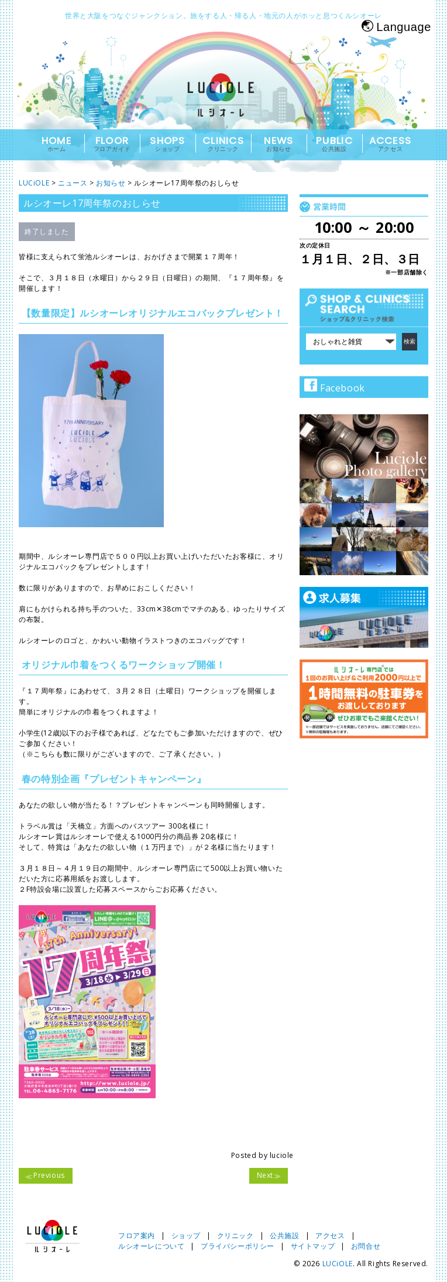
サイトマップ (313, 1246)
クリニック (235, 1235)
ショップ (186, 1235)
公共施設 (284, 1235)
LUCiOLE (337, 1264)
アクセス (330, 1235)
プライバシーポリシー (237, 1246)
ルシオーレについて (151, 1246)
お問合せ (365, 1246)
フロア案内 (136, 1235)
